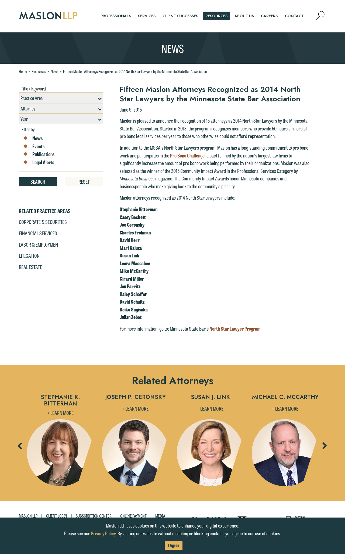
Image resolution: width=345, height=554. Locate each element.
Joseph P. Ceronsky (135, 397)
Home (23, 71)
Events (33, 146)
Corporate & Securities (43, 222)
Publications (38, 154)
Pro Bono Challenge (187, 155)
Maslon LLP (28, 516)
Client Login (56, 516)
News (54, 71)
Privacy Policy (103, 533)
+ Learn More (60, 413)
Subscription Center (94, 516)
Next (324, 447)
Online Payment (133, 516)
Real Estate (30, 267)
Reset (84, 181)
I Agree (173, 545)
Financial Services (38, 233)
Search (37, 181)
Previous (19, 447)
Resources (39, 71)
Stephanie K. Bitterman (60, 400)
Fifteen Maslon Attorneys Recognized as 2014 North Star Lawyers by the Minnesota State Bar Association (135, 71)
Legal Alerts (38, 162)
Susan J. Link (210, 397)
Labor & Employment (39, 244)
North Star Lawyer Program (234, 328)
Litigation (29, 255)
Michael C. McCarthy (285, 397)
